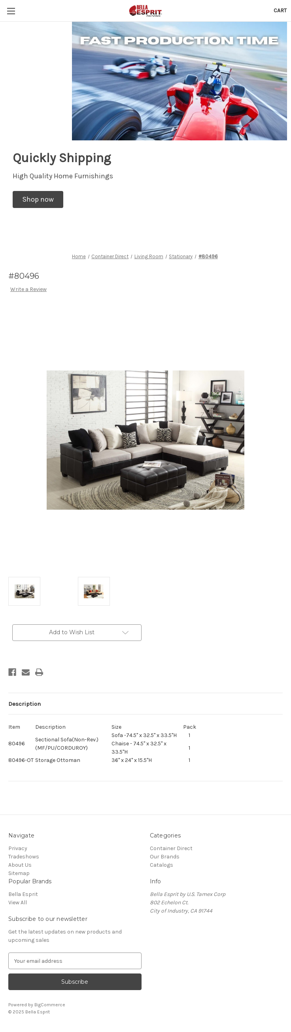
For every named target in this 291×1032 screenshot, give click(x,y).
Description (24, 703)
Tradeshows (23, 856)
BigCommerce (49, 1004)
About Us (20, 865)
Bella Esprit (23, 894)
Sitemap (19, 873)
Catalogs (161, 865)
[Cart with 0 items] (280, 10)
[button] (38, 199)
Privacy (17, 848)
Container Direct (171, 848)
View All (17, 902)
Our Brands (165, 856)
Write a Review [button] (28, 289)
